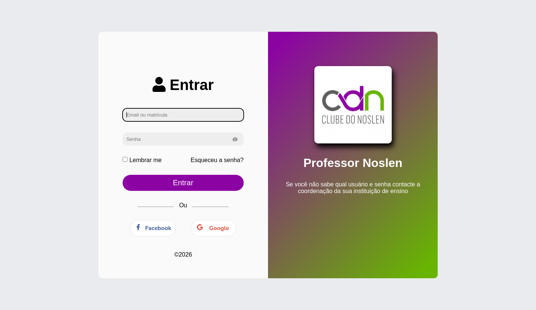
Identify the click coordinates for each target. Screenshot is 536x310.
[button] (235, 139)
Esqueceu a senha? (217, 160)
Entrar (183, 183)
